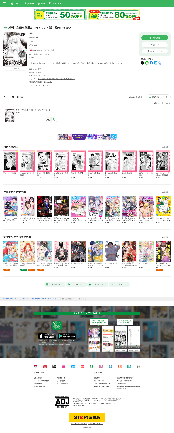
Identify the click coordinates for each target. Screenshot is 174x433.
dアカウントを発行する (79, 424)
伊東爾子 (32, 37)
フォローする (37, 37)
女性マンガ (41, 75)
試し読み (16, 68)
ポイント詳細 (49, 50)
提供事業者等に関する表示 (125, 378)
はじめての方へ (38, 378)
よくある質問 (61, 381)
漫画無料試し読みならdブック (10, 298)
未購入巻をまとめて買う (160, 97)
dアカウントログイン (40, 386)
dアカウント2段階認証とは (102, 383)
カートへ (156, 45)
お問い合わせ (38, 383)
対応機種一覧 (61, 378)
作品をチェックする (156, 51)
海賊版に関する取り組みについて (104, 386)
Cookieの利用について (124, 383)
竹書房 (38, 72)
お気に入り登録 (136, 97)
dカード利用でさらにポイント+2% (39, 54)
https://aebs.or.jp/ (79, 405)
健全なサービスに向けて (124, 381)
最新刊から (166, 103)
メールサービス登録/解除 (41, 381)
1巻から (157, 103)
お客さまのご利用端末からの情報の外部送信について (128, 387)
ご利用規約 (97, 378)
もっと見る (164, 147)
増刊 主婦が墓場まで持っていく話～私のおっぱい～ (34, 110)
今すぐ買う (156, 38)
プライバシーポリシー (100, 381)
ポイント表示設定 (62, 383)
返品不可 (32, 57)
